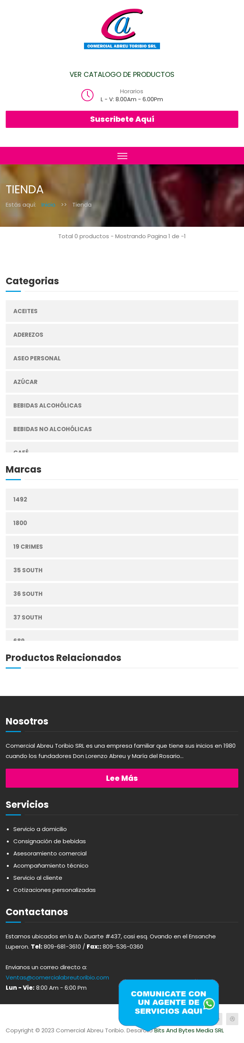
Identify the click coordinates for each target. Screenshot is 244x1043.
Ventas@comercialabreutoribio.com (57, 977)
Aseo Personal (37, 358)
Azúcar (25, 382)
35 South (28, 570)
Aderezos (28, 335)
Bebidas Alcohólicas (47, 405)
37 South (27, 617)
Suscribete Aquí (122, 119)
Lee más (122, 778)
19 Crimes (28, 547)
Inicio (48, 205)
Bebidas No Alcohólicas (52, 429)
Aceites (25, 311)
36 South (28, 594)
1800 (20, 523)
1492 (20, 499)
